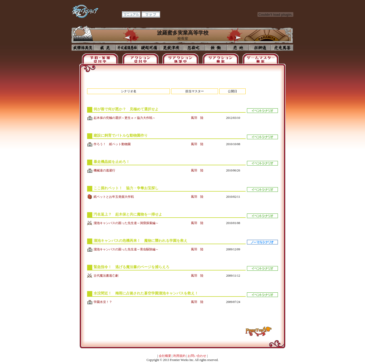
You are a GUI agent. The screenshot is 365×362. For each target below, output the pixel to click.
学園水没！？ (103, 302)
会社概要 (165, 356)
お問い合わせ (197, 356)
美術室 (171, 48)
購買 (282, 48)
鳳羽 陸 (197, 118)
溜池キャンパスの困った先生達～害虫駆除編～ (126, 249)
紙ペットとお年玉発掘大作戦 (114, 197)
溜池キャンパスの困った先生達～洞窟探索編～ (126, 223)
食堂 (216, 48)
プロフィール (83, 48)
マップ (151, 14)
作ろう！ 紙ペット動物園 (112, 144)
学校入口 (127, 48)
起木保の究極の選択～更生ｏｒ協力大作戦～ (124, 118)
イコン (105, 48)
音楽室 (193, 48)
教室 (260, 48)
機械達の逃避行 (104, 170)
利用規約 (179, 356)
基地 (238, 48)
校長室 (149, 48)
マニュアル (131, 14)
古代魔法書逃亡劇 (106, 275)
